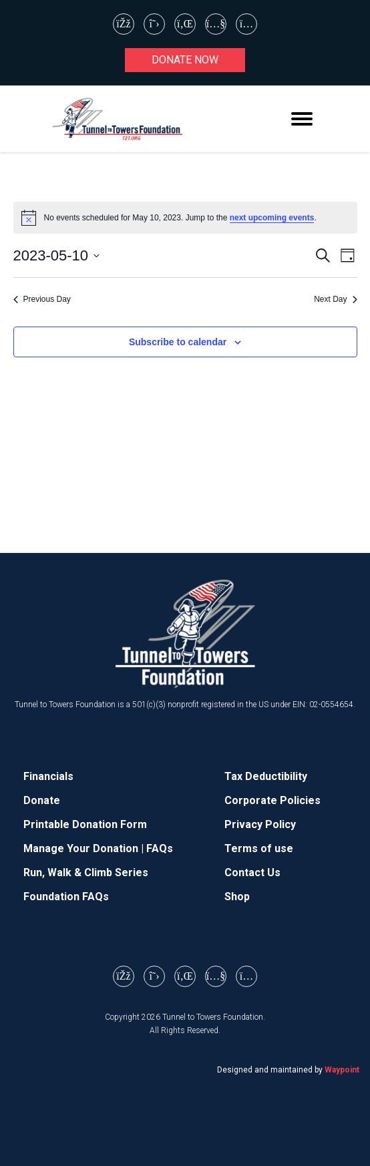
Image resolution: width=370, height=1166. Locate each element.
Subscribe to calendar (177, 342)
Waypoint (342, 1070)
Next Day (335, 299)
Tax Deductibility (265, 776)
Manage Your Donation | (84, 848)
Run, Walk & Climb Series (85, 872)
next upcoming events (272, 217)
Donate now (185, 59)
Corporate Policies (272, 800)
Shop (237, 896)
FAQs (159, 848)
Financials (48, 776)
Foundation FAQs (66, 896)
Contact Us (252, 872)
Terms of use (258, 848)
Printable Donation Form (85, 824)
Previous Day (42, 299)
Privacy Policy (260, 824)
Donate (41, 800)
